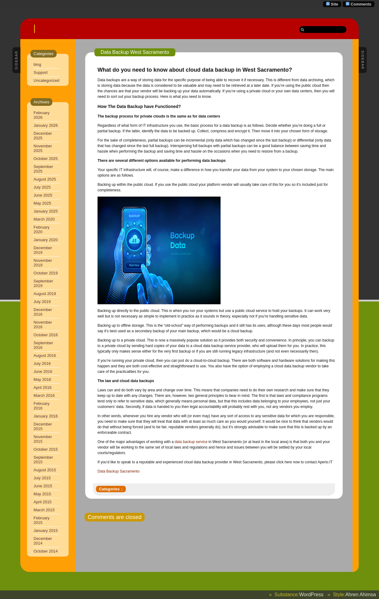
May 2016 (42, 379)
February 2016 (42, 405)
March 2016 (44, 395)
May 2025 (42, 203)
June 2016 (43, 371)
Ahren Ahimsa (360, 594)
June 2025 (43, 195)
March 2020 (44, 219)
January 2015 (46, 530)
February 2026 (42, 115)
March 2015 (44, 510)
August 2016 (45, 355)
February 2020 (42, 229)
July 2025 (42, 187)
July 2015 (42, 478)
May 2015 (42, 494)
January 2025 (46, 211)
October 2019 (46, 273)
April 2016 (43, 387)
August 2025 (45, 179)
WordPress (311, 594)
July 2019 (42, 301)
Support (41, 72)
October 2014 (46, 551)
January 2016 (46, 416)
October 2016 (46, 335)
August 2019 (45, 293)
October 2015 (46, 449)
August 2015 (45, 470)
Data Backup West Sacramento (135, 52)
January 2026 (46, 125)
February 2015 (42, 520)
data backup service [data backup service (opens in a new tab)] (191, 442)
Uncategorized (46, 80)
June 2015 (43, 486)
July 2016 (42, 363)
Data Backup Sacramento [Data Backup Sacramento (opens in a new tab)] (119, 471)
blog (37, 64)
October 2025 (46, 158)
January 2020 (46, 240)
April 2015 (43, 502)
